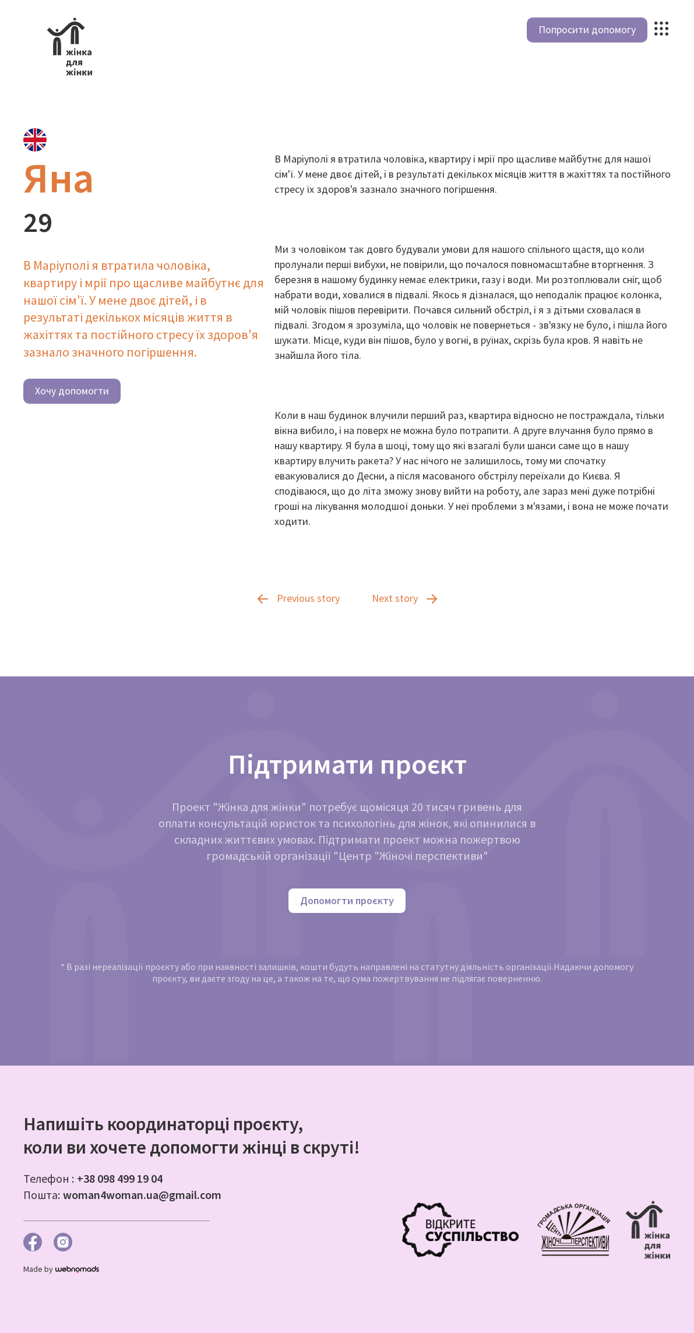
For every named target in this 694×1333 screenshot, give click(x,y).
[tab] (35, 139)
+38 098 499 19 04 (120, 1178)
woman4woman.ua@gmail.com (142, 1194)
